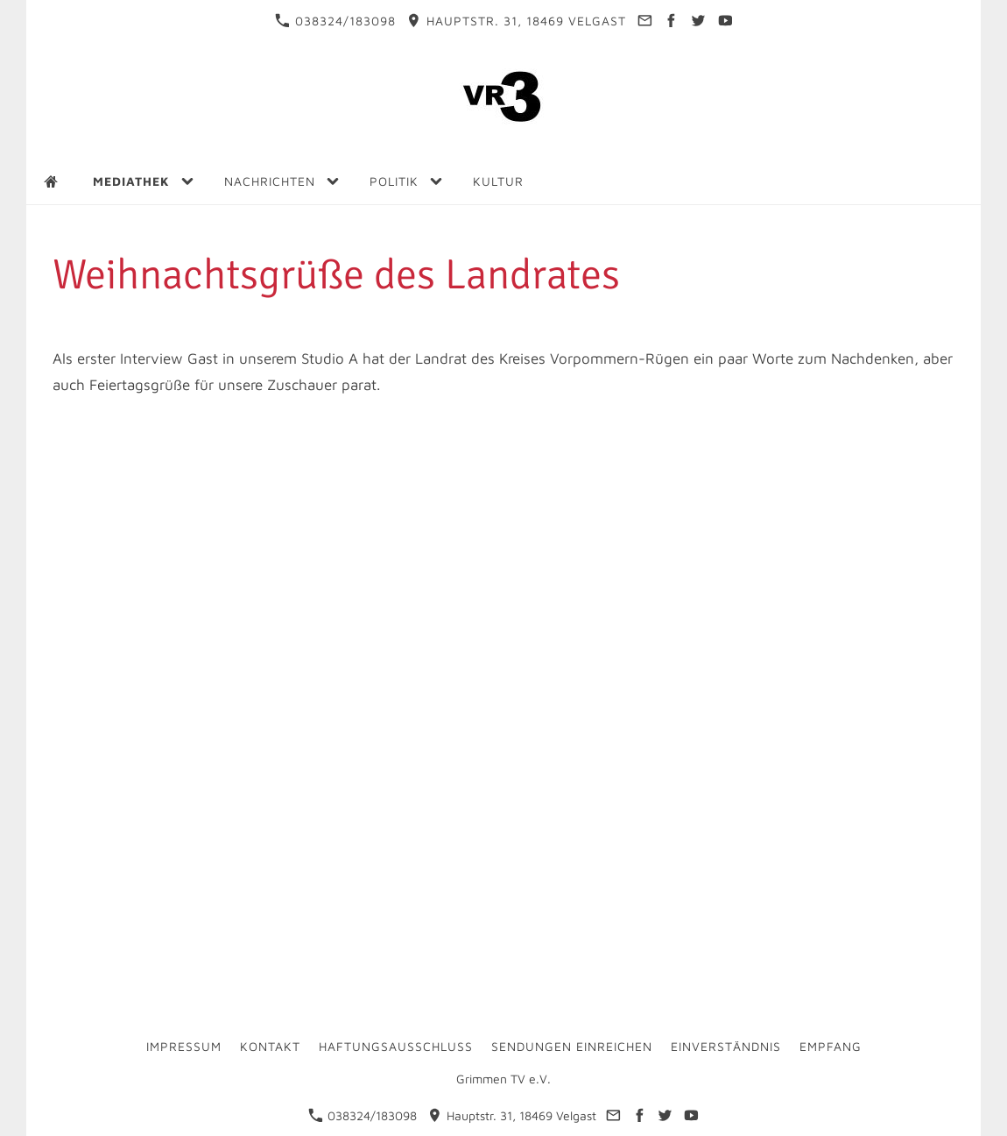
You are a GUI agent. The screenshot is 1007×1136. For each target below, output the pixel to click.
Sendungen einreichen (571, 1046)
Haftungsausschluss (396, 1046)
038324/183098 (335, 20)
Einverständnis (726, 1046)
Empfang (830, 1046)
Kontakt (270, 1046)
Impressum (184, 1046)
